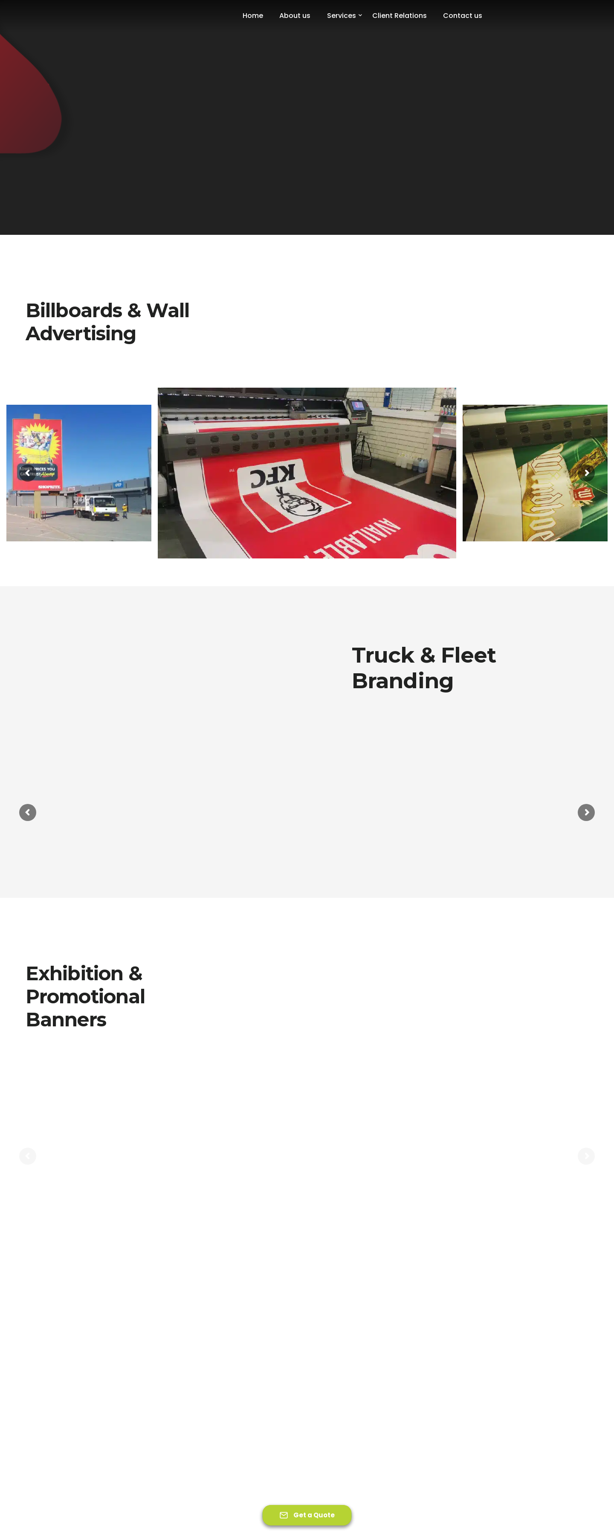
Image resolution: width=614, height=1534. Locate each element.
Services (341, 15)
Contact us (462, 15)
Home (253, 15)
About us (294, 15)
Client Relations (399, 15)
